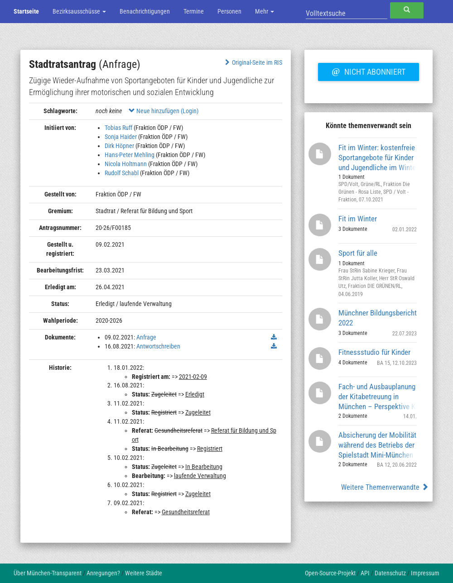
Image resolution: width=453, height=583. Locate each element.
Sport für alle (357, 253)
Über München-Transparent (48, 573)
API (365, 573)
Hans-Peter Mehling (129, 154)
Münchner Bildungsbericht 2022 (377, 317)
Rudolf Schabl (122, 173)
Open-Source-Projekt (330, 573)
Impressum (425, 573)
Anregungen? (103, 573)
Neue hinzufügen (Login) (163, 111)
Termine (193, 11)
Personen (229, 11)
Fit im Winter (357, 218)
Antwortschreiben (158, 346)
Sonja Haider (121, 136)
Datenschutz (390, 573)
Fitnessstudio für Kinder (374, 352)
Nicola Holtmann (126, 163)
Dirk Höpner (119, 145)
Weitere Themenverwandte (385, 487)
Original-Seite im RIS (252, 62)
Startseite (26, 11)
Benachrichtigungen (145, 11)
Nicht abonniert (368, 70)
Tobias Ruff (118, 127)
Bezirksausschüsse (79, 11)
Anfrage (146, 337)
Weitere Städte (143, 573)
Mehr (264, 11)
